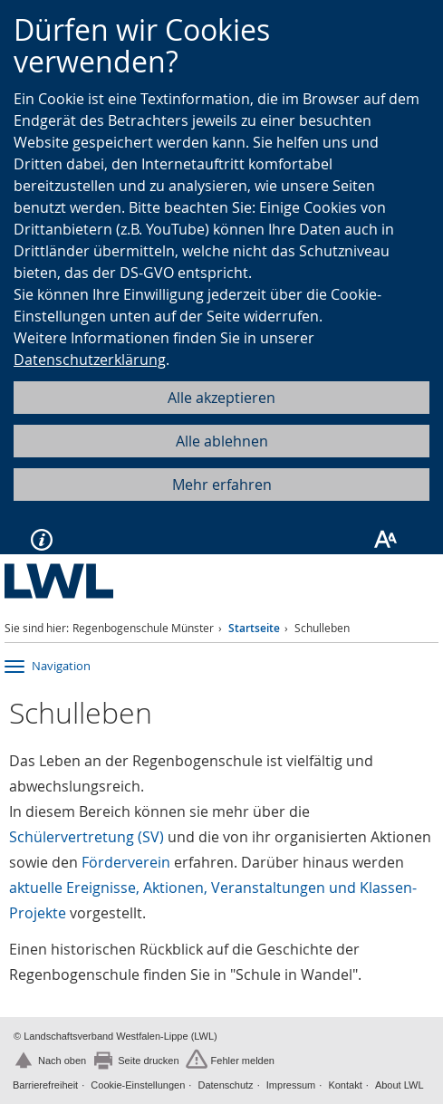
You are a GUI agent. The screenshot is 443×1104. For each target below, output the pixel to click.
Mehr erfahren (222, 484)
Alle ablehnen (222, 441)
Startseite (254, 628)
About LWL (399, 1085)
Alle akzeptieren (221, 398)
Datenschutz (225, 1085)
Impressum (290, 1085)
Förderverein (126, 862)
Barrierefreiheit (45, 1085)
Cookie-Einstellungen (138, 1085)
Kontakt (344, 1085)
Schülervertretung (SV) (86, 837)
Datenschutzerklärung (90, 360)
